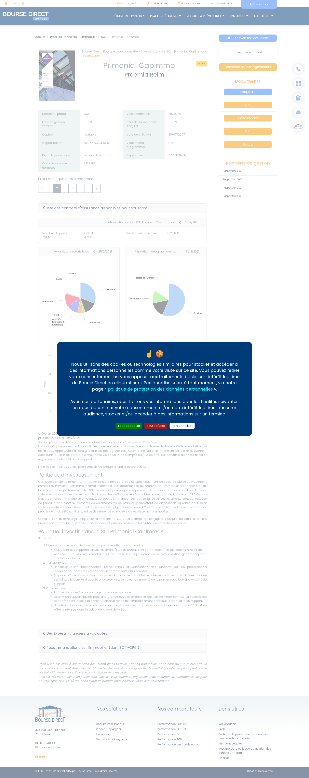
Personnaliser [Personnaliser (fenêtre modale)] (182, 426)
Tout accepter (129, 426)
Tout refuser (156, 426)
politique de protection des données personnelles (160, 389)
